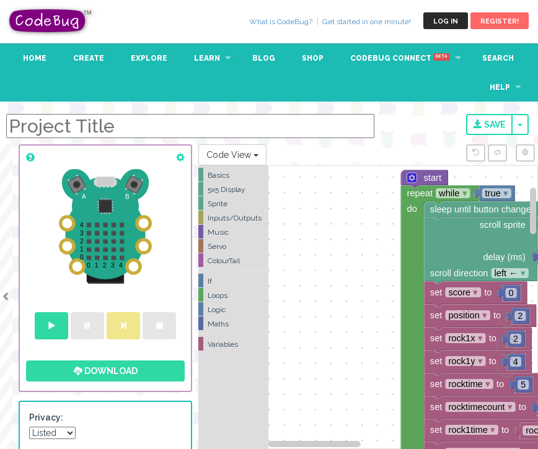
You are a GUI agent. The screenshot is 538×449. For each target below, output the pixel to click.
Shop (313, 58)
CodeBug (50, 20)
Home (34, 58)
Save (490, 124)
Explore (149, 58)
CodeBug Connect (400, 58)
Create (88, 58)
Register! (499, 21)
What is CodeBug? (280, 21)
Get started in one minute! (366, 21)
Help (500, 87)
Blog (263, 58)
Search (498, 58)
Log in (445, 21)
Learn (207, 58)
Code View (232, 155)
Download (106, 371)
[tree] (233, 259)
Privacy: (46, 417)
